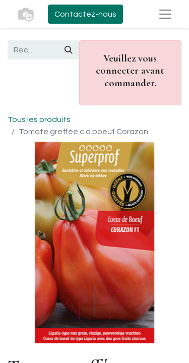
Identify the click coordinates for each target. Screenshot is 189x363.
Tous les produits (39, 119)
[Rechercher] (68, 49)
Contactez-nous (85, 14)
